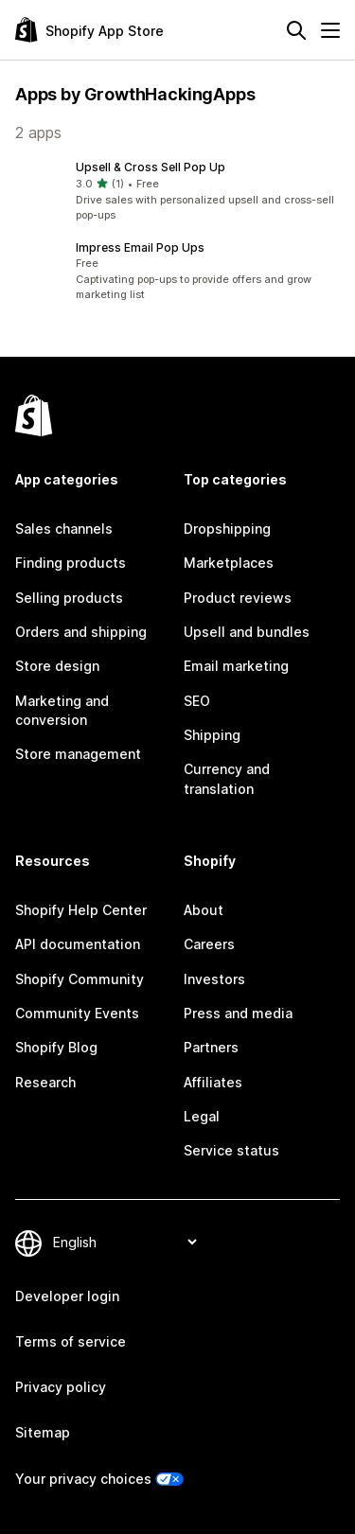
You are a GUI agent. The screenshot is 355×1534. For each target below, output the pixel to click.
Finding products (70, 563)
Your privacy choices (83, 1479)
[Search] (296, 30)
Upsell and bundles (247, 632)
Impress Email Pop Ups (140, 247)
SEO (197, 701)
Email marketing (236, 666)
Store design (57, 666)
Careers (209, 944)
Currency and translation (227, 778)
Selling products (69, 598)
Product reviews (238, 598)
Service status (231, 1150)
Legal (202, 1116)
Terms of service (70, 1341)
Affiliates (213, 1082)
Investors (214, 979)
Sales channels (64, 528)
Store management (78, 754)
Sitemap (42, 1432)
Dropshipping (227, 528)
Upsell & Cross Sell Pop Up (150, 167)
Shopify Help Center (81, 910)
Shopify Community (79, 979)
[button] (177, 191)
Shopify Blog (56, 1047)
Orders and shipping (81, 632)
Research (45, 1082)
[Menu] (330, 30)
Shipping (212, 735)
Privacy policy (60, 1387)
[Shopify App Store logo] (89, 30)
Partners (211, 1047)
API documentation (77, 944)
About (203, 910)
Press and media (238, 1013)
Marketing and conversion (62, 710)
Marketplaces (229, 563)
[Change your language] (124, 1242)
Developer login (67, 1296)
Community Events (77, 1013)
